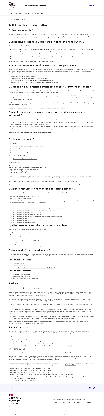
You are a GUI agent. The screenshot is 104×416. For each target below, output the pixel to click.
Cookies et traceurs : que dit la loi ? (24, 378)
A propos (27, 13)
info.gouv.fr (56, 402)
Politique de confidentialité (37, 411)
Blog (42, 13)
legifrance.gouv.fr (77, 402)
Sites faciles (77, 414)
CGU (47, 411)
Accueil (10, 13)
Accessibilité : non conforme (24, 411)
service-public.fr (66, 402)
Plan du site (70, 411)
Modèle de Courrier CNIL (71, 181)
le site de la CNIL (70, 365)
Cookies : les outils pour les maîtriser (24, 380)
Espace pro (91, 5)
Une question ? (35, 13)
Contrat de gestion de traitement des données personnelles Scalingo (35, 268)
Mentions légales (12, 411)
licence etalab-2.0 (60, 414)
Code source (62, 411)
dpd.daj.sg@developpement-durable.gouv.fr (25, 159)
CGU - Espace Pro (54, 411)
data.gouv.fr (88, 402)
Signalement (18, 13)
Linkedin (89, 387)
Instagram (93, 387)
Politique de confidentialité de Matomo (27, 278)
